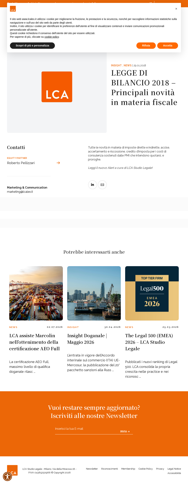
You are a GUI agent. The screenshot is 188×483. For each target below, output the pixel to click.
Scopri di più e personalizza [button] (32, 45)
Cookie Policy (146, 468)
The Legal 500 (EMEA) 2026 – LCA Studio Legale (149, 342)
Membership (128, 468)
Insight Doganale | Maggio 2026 (87, 338)
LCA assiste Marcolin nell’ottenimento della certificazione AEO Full (34, 342)
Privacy (160, 468)
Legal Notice (174, 468)
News (127, 65)
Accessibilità (174, 473)
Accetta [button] (167, 45)
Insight (116, 65)
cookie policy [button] (52, 36)
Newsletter (92, 468)
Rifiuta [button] (146, 45)
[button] (176, 9)
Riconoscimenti (109, 468)
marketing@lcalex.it (20, 191)
